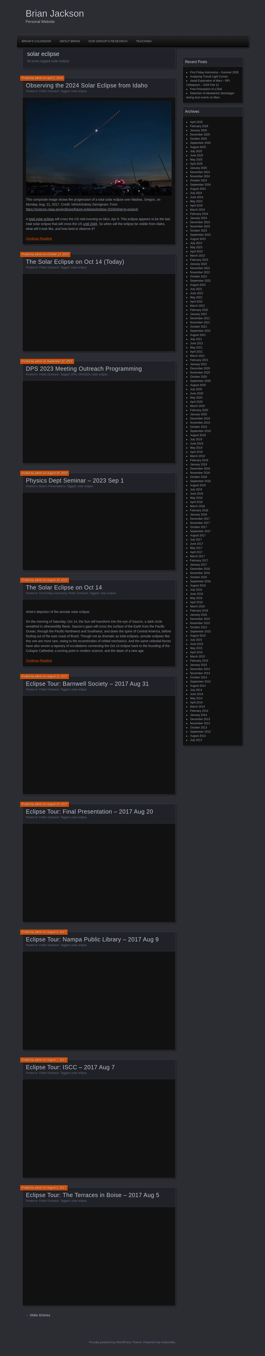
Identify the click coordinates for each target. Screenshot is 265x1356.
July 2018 (196, 489)
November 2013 (200, 723)
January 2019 (198, 464)
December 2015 (200, 619)
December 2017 (200, 518)
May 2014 (196, 698)
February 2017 (199, 560)
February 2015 (199, 660)
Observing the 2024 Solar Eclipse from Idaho (87, 85)
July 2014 (196, 690)
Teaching (144, 41)
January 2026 (198, 130)
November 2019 (200, 422)
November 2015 (200, 623)
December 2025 (200, 134)
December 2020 (200, 368)
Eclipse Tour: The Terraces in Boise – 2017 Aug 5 (93, 1195)
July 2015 (196, 639)
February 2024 (199, 214)
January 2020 (198, 414)
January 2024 (198, 218)
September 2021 (200, 330)
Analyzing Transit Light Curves (209, 76)
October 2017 (198, 527)
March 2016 (197, 606)
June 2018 (196, 493)
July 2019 (196, 439)
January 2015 (198, 665)
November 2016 (200, 573)
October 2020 (198, 376)
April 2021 (196, 351)
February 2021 (199, 360)
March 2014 (197, 706)
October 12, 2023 (58, 254)
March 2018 (197, 506)
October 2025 (198, 138)
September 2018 (200, 481)
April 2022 (196, 301)
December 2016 (200, 568)
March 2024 (197, 209)
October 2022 (198, 276)
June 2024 (196, 197)
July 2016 (196, 589)
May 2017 (196, 548)
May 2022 (196, 297)
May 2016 (196, 598)
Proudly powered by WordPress (110, 1342)
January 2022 (198, 314)
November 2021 (200, 322)
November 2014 (200, 673)
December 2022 (200, 268)
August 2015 (198, 635)
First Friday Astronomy (53, 593)
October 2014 (198, 677)
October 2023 (198, 230)
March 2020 (197, 406)
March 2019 (197, 456)
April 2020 (196, 401)
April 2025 (196, 163)
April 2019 (196, 452)
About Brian (69, 41)
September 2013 (200, 731)
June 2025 (196, 155)
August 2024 (198, 188)
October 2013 (198, 727)
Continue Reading (39, 238)
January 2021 (198, 364)
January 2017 (198, 564)
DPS (74, 374)
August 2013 (198, 736)
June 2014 (196, 694)
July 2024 (196, 193)
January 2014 (198, 715)
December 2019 (200, 418)
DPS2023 (84, 374)
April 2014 (196, 702)
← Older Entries (38, 1315)
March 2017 (197, 556)
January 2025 (198, 168)
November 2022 (200, 272)
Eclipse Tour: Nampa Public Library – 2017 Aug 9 (92, 939)
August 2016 (198, 585)
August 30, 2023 (57, 473)
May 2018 (196, 497)
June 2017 (196, 543)
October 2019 (198, 426)
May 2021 (196, 347)
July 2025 (196, 151)
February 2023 (199, 259)
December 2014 (200, 669)
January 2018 (198, 514)
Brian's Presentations (52, 486)
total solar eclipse (41, 219)
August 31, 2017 (57, 676)
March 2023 (197, 255)
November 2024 (200, 176)
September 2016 (200, 581)
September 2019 (200, 431)
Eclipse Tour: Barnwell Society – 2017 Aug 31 (87, 683)
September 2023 (200, 234)
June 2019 (196, 443)
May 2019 (196, 447)
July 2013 (196, 740)
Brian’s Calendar (36, 41)
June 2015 (196, 644)
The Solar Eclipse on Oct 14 (64, 587)
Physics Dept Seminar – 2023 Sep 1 (75, 480)
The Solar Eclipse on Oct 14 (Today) (75, 261)
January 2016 (198, 614)
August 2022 (198, 285)
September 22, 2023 (59, 361)
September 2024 (200, 184)
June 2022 (196, 293)
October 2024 (198, 180)
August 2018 (198, 485)
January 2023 (198, 264)
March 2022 (197, 305)
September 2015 (200, 631)
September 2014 (200, 681)
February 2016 (199, 610)
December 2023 (200, 222)
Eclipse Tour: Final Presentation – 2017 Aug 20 (89, 811)
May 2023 (196, 247)
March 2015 (197, 656)
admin (39, 78)
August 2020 (198, 385)
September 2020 (200, 381)
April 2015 (196, 652)
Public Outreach (49, 91)
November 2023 (200, 226)
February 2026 (199, 126)
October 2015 (198, 627)
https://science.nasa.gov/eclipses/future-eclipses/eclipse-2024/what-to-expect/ (82, 209)
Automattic (168, 1342)
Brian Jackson (55, 13)
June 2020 (196, 393)
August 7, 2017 (56, 1060)
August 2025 (198, 147)
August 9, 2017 (56, 932)
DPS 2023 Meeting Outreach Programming (84, 368)
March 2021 (197, 356)
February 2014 (199, 710)
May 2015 (196, 648)
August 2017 (198, 535)
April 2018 (196, 502)
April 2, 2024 (55, 78)
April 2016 (196, 602)
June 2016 (196, 594)
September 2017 (200, 531)
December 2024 (200, 172)
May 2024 (196, 201)
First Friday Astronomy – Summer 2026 (214, 72)
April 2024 (196, 205)
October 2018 (198, 477)
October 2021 (198, 326)
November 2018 (200, 472)
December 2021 (200, 318)
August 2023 (198, 239)
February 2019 (199, 460)
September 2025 (200, 143)
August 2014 (198, 685)
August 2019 (198, 435)
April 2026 (196, 122)
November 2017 (200, 523)
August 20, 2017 (57, 804)
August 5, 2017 (56, 1187)
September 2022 (200, 280)
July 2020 (196, 389)
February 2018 (199, 510)
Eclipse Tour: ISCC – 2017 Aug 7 (70, 1067)
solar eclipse (79, 91)
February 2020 (199, 410)
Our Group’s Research (108, 41)
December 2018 (200, 468)
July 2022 (196, 289)
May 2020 (196, 397)
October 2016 (198, 577)
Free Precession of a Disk (206, 89)
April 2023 (196, 251)
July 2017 (196, 539)
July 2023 (196, 243)
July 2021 (196, 339)
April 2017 (196, 552)
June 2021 (196, 343)
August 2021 (198, 335)
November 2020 (200, 372)
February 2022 (199, 310)
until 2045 (90, 224)
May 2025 (196, 159)
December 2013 (200, 719)
